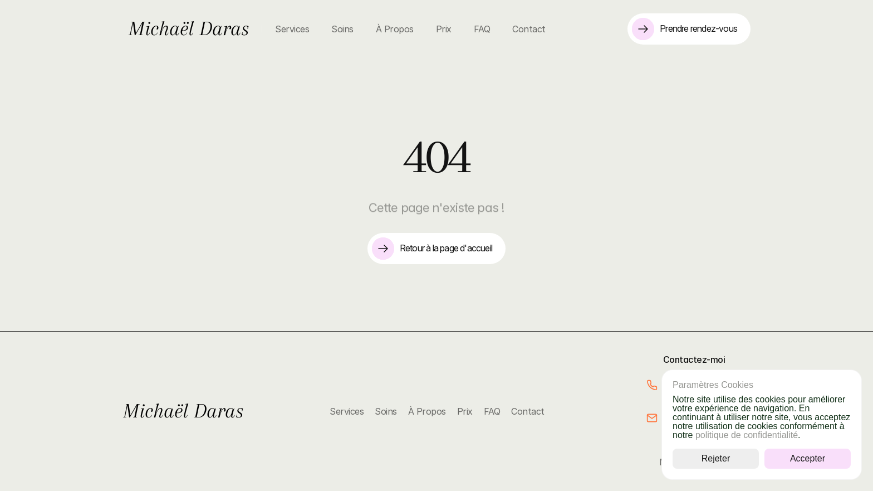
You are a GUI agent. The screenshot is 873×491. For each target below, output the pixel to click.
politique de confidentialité (746, 435)
